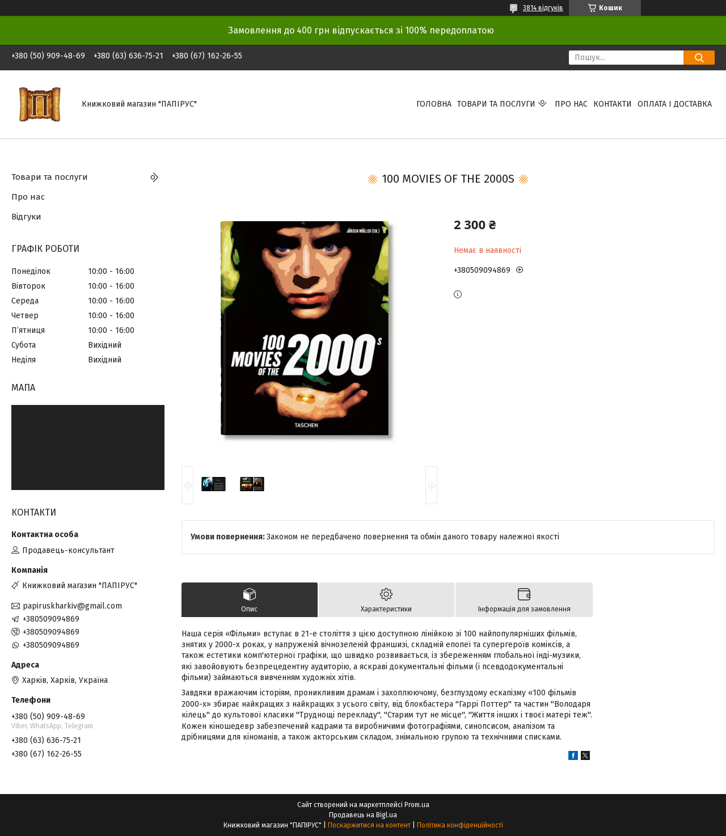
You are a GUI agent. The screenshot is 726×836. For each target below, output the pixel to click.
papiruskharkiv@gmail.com (72, 606)
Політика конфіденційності (460, 825)
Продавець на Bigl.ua (363, 815)
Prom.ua (416, 805)
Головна (433, 104)
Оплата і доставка (675, 104)
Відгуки (26, 217)
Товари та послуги (496, 104)
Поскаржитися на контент (369, 825)
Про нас (571, 104)
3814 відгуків (543, 8)
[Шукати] (699, 57)
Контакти (612, 104)
